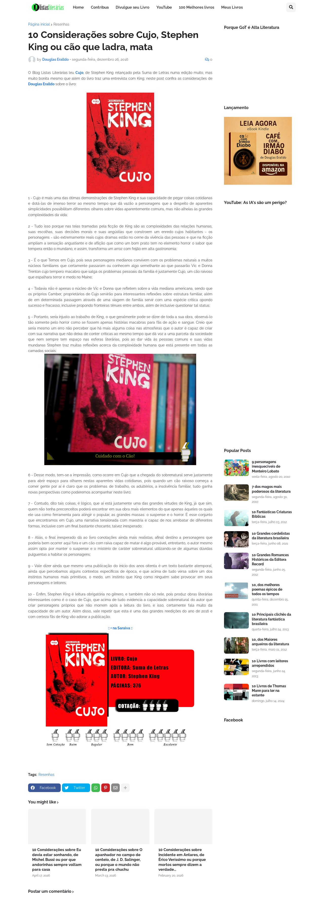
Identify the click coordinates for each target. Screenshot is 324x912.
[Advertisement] (258, 358)
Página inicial (39, 24)
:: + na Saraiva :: (120, 628)
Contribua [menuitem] (100, 7)
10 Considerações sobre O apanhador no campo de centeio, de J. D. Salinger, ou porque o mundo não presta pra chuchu (118, 859)
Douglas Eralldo (41, 84)
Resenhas (61, 24)
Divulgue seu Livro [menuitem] (132, 7)
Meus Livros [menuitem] (232, 7)
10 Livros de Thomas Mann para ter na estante (269, 690)
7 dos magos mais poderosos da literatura (271, 489)
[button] (291, 7)
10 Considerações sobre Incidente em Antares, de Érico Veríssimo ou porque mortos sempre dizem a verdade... (182, 859)
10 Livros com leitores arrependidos (270, 663)
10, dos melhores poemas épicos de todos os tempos (267, 589)
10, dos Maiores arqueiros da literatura (270, 641)
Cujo (79, 73)
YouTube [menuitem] (164, 7)
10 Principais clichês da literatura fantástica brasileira (271, 619)
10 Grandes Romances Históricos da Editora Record (270, 559)
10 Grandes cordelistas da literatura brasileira (271, 535)
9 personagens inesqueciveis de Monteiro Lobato (266, 466)
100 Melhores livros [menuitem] (196, 7)
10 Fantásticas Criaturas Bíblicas (272, 514)
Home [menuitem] (78, 7)
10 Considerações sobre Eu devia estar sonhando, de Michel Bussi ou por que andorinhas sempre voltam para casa (57, 859)
